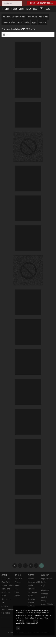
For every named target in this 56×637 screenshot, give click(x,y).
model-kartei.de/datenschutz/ (27, 623)
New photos (43, 17)
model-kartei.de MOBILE (31, 599)
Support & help (7, 585)
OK (18, 628)
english (44, 597)
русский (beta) (47, 604)
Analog (26, 22)
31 (25, 565)
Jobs (16, 589)
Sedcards (19, 579)
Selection (6, 17)
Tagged (34, 22)
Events (17, 592)
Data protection (7, 609)
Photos (17, 582)
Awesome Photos (18, 17)
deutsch (44, 594)
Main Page (5, 582)
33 (36, 565)
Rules (3, 596)
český (43, 601)
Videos (17, 585)
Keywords (42, 22)
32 (31, 565)
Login (41, 8)
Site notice (5, 613)
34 (41, 566)
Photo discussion (9, 22)
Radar (17, 596)
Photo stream (32, 17)
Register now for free (41, 3)
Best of (19, 22)
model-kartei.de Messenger (32, 588)
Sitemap (4, 606)
